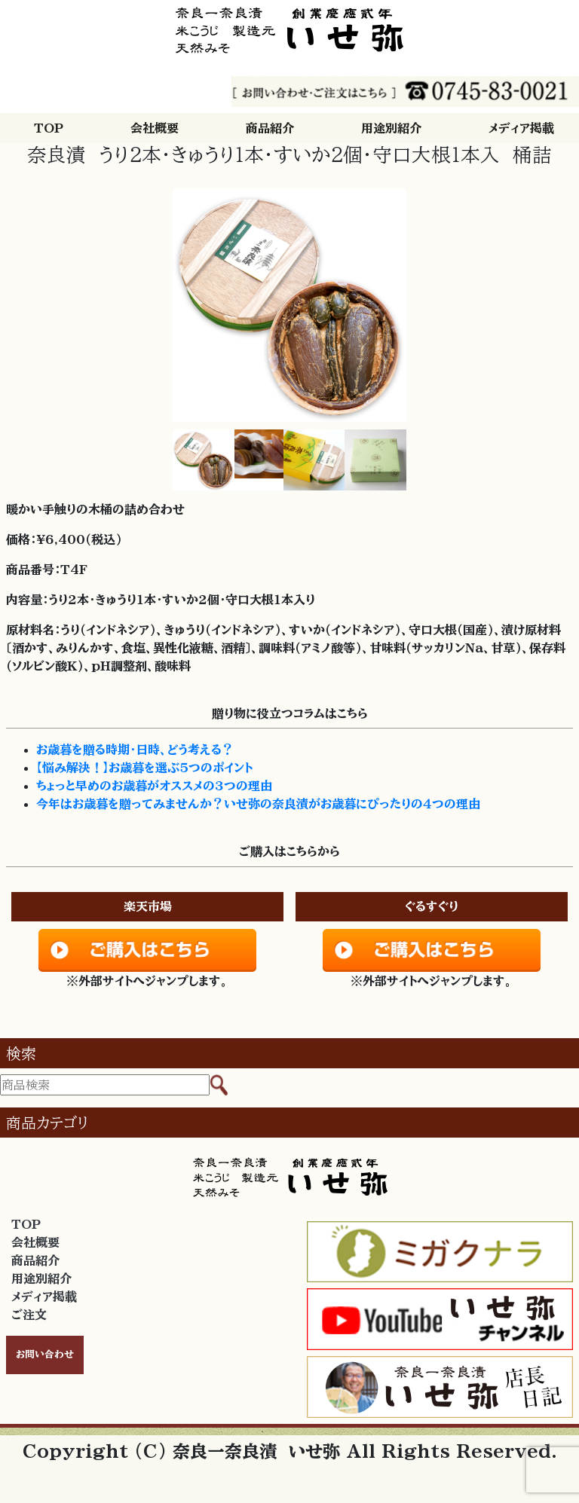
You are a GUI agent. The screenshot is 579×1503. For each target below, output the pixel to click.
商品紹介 (270, 128)
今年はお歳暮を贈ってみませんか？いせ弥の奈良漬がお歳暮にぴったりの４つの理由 (258, 804)
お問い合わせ (45, 1354)
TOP (48, 128)
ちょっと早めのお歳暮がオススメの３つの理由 (154, 786)
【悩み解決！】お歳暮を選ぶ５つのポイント (144, 768)
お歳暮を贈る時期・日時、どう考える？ (135, 750)
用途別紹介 (391, 128)
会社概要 (154, 128)
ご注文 (29, 1315)
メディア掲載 (521, 128)
